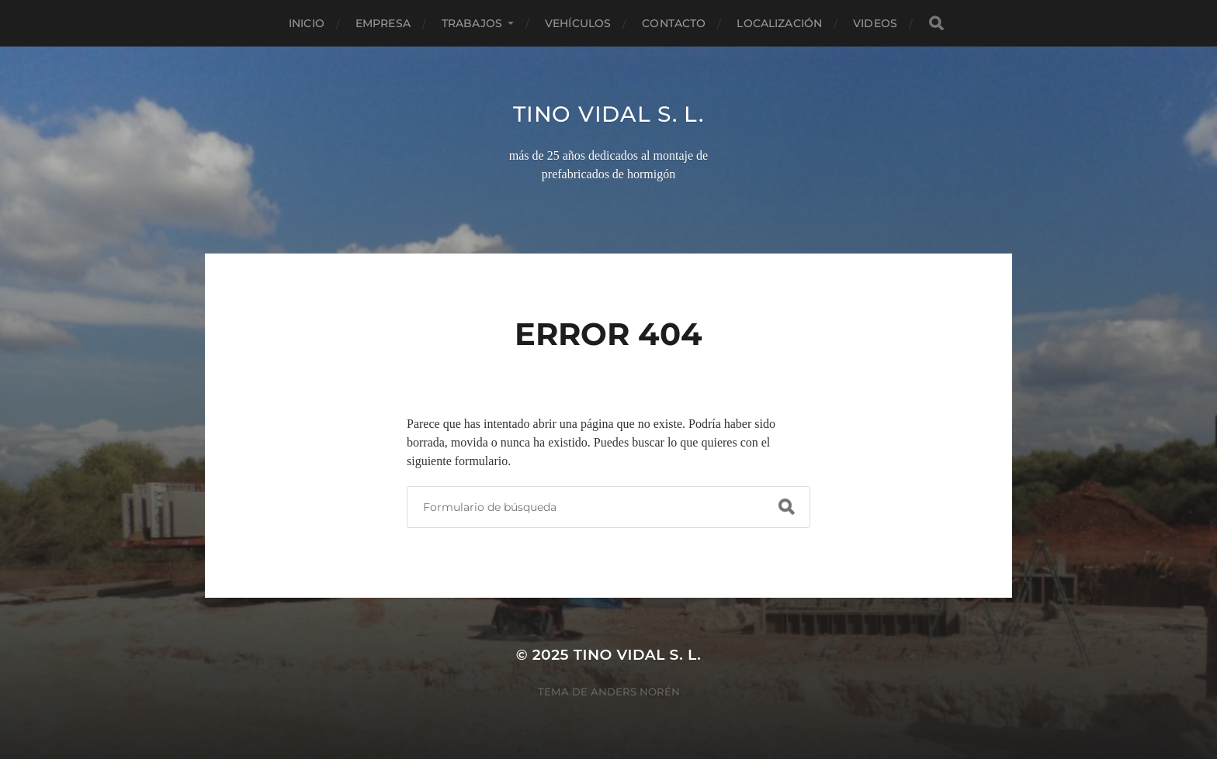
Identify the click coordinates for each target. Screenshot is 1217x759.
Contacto (674, 23)
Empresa (383, 23)
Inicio (306, 23)
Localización (779, 23)
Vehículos (578, 23)
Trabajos (472, 23)
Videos (875, 23)
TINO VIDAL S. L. (608, 114)
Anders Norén (635, 691)
